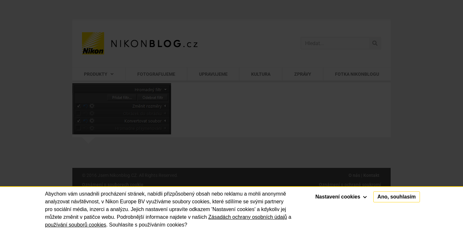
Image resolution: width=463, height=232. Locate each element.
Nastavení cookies (341, 196)
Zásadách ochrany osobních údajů (247, 217)
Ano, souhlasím (396, 196)
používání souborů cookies (75, 224)
